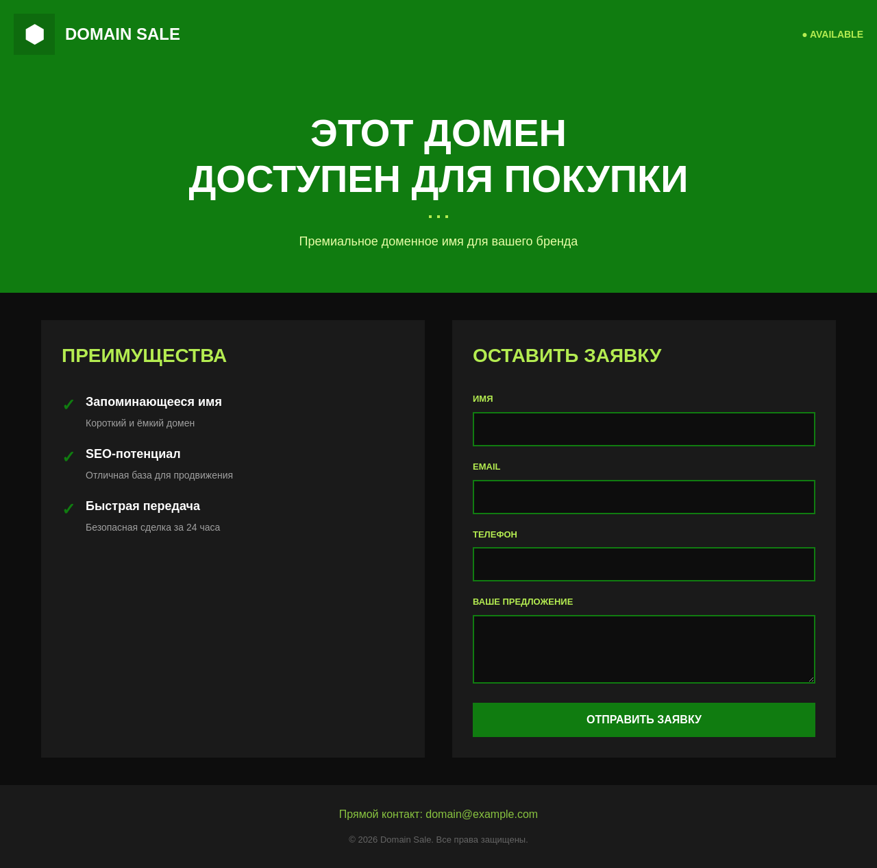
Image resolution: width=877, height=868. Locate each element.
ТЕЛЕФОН (495, 534)
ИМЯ (483, 399)
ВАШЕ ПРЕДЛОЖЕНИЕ (523, 601)
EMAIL (486, 466)
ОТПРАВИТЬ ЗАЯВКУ (644, 719)
